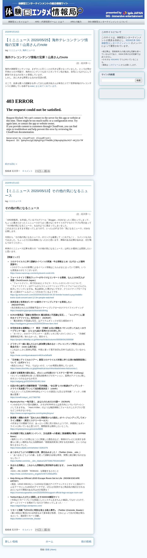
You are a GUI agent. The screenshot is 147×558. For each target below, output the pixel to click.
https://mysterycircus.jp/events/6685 (26, 429)
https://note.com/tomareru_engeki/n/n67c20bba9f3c (33, 474)
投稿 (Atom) (50, 549)
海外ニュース (29, 50)
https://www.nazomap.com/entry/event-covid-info (32, 273)
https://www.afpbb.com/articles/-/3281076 (29, 448)
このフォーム (114, 65)
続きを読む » (11, 164)
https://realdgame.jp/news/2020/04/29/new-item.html (34, 323)
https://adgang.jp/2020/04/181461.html (27, 381)
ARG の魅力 (76, 22)
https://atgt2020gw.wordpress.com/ (26, 506)
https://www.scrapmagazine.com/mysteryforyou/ (32, 413)
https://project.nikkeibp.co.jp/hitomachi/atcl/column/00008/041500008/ (42, 339)
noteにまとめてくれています (43, 86)
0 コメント (28, 171)
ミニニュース (15, 50)
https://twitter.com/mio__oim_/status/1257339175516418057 (37, 461)
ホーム (49, 541)
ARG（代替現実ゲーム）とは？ (49, 22)
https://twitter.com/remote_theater (25, 518)
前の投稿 (86, 541)
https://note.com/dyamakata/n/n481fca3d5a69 (31, 355)
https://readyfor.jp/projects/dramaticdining (29, 310)
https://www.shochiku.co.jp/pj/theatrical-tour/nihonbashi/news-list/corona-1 (43, 368)
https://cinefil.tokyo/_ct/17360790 (25, 397)
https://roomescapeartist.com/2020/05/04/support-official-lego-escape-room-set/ (46, 492)
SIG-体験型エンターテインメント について (108, 22)
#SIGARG (115, 59)
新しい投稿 (11, 541)
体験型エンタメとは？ (18, 22)
